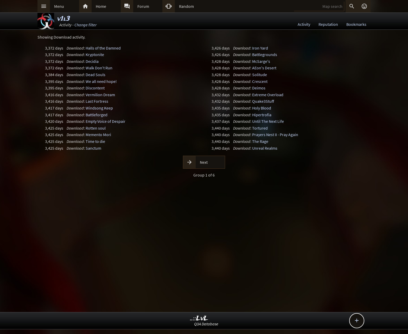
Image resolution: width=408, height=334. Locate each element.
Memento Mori (98, 134)
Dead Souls (95, 74)
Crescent (259, 81)
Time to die (95, 141)
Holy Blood (261, 108)
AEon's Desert (264, 67)
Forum (143, 6)
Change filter (85, 24)
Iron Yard (260, 48)
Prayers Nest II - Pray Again (275, 134)
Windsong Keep (99, 108)
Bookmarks (356, 24)
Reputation (328, 24)
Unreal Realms (264, 148)
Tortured (260, 128)
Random (186, 6)
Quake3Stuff (263, 101)
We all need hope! (101, 81)
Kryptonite (95, 54)
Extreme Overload (267, 94)
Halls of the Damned (103, 48)
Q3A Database (206, 323)
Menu (59, 6)
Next (204, 162)
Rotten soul (96, 128)
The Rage (260, 141)
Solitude (259, 74)
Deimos (258, 87)
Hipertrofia (261, 114)
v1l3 (63, 18)
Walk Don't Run (99, 67)
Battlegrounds (264, 54)
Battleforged (96, 114)
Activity (304, 24)
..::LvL (199, 318)
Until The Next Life (268, 121)
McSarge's (261, 61)
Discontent (95, 87)
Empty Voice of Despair (105, 121)
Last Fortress (97, 101)
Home (101, 6)
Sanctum (93, 148)
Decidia (92, 61)
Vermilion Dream (100, 94)
